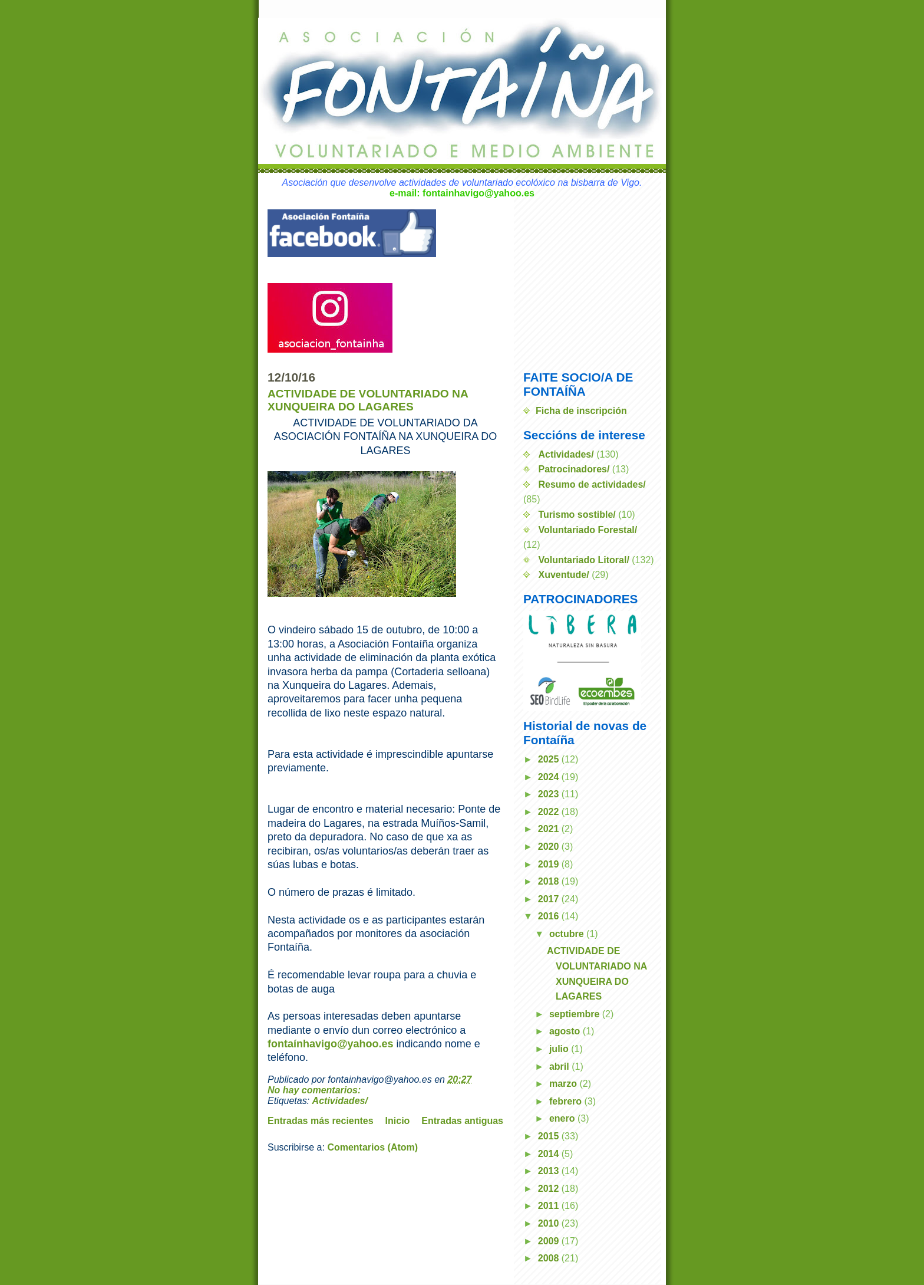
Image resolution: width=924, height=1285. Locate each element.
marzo (564, 1084)
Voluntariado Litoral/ (583, 560)
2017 (550, 899)
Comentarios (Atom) (372, 1147)
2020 (550, 847)
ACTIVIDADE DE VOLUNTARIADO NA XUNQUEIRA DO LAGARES (368, 400)
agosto (566, 1031)
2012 (550, 1189)
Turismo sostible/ (576, 515)
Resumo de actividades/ (591, 484)
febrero (567, 1101)
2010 (550, 1223)
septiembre (575, 1014)
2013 (550, 1171)
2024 (550, 777)
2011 (550, 1206)
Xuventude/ (563, 575)
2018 (550, 881)
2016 (550, 916)
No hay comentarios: (316, 1090)
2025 (550, 759)
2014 (550, 1154)
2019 (550, 864)
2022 (550, 812)
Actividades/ (340, 1101)
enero (563, 1118)
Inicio (397, 1121)
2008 (550, 1258)
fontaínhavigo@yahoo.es (331, 1044)
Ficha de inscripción (581, 411)
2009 (550, 1241)
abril (560, 1066)
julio (560, 1049)
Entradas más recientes (321, 1121)
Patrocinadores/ (573, 469)
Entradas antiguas (462, 1121)
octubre (567, 934)
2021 (550, 829)
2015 (550, 1136)
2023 (550, 794)
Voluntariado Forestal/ (587, 530)
